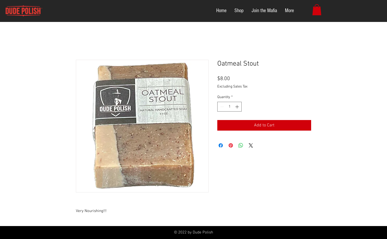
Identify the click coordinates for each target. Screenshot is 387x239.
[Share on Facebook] (221, 145)
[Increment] (237, 106)
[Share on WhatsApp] (241, 145)
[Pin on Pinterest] (231, 145)
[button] (316, 9)
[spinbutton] (229, 106)
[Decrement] (221, 106)
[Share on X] (251, 145)
